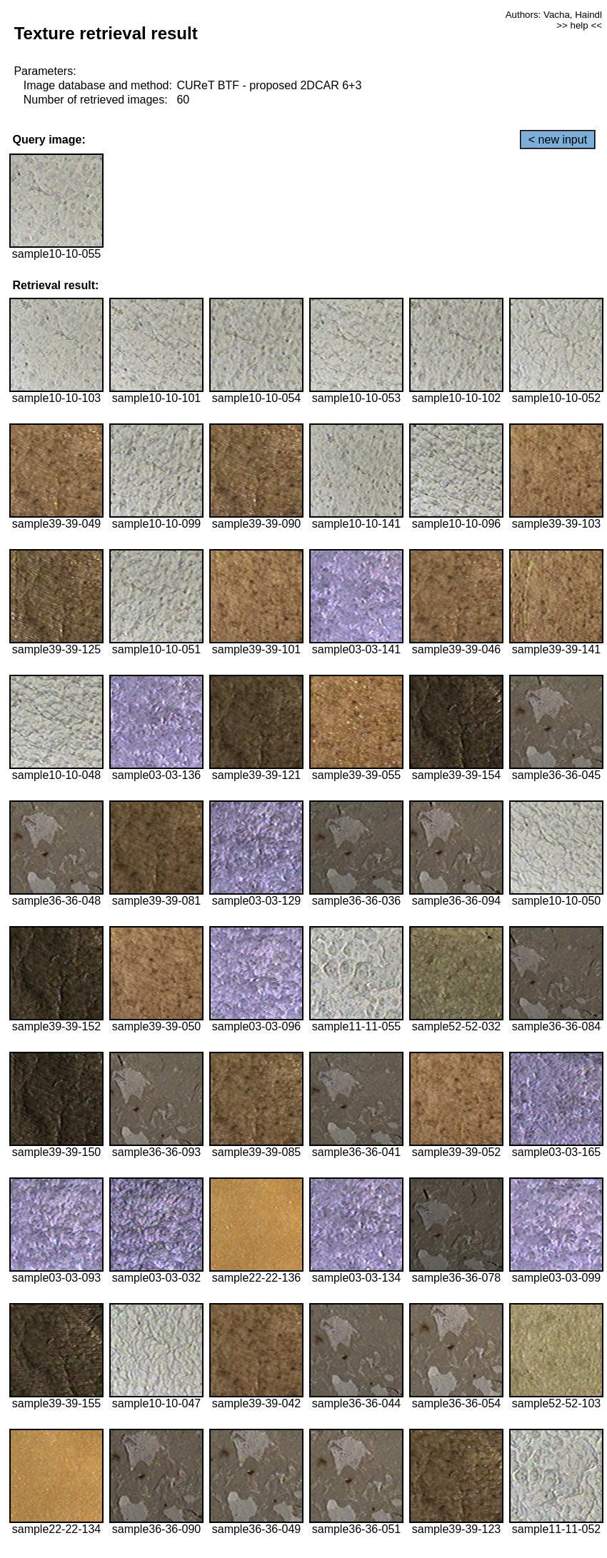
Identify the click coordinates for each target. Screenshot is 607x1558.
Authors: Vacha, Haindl (554, 14)
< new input (557, 140)
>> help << (579, 25)
